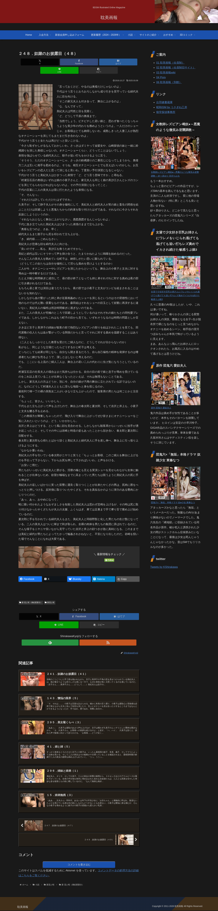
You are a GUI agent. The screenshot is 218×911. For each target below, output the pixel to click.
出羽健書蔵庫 (164, 102)
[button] (119, 62)
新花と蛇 (49, 594)
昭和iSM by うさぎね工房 (171, 107)
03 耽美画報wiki (165, 72)
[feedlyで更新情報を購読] (76, 634)
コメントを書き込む (79, 865)
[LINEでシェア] (99, 62)
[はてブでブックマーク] (79, 62)
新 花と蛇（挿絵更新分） (30, 594)
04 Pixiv (161, 77)
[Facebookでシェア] (58, 62)
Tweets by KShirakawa (164, 566)
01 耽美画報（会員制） (170, 62)
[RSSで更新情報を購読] (82, 634)
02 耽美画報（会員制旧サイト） (175, 67)
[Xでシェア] (38, 62)
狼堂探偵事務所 (165, 112)
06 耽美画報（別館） (169, 82)
